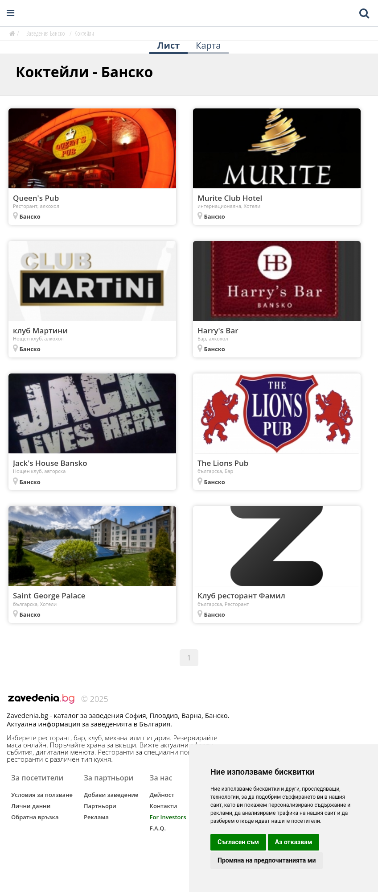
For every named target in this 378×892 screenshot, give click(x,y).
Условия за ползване (42, 795)
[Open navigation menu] (10, 13)
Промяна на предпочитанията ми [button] (267, 860)
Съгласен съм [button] (238, 842)
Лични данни (30, 806)
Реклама (96, 817)
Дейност (162, 795)
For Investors (168, 817)
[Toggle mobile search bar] (364, 13)
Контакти (163, 806)
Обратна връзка (34, 817)
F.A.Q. (158, 828)
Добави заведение (111, 795)
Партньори (100, 806)
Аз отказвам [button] (293, 842)
